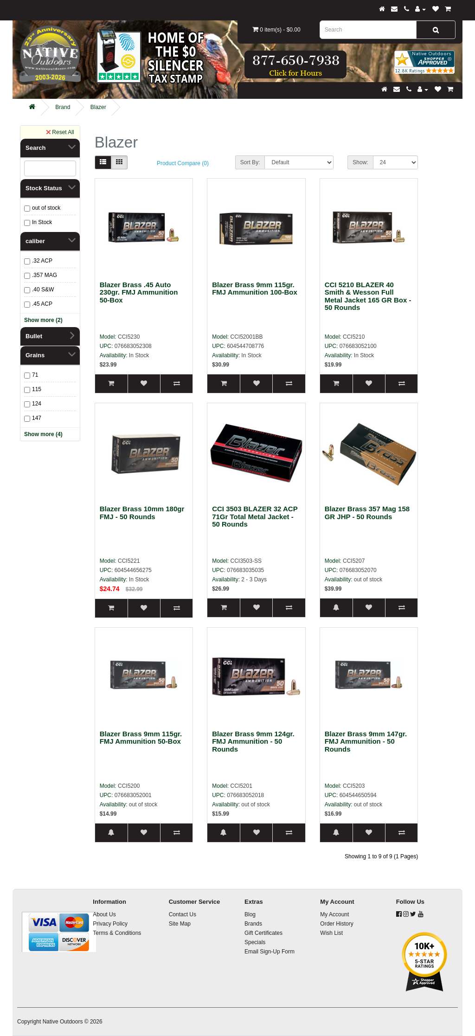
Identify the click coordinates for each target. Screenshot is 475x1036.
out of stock (46, 208)
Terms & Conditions (117, 933)
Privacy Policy (110, 923)
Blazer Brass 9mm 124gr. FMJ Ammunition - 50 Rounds (253, 741)
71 (35, 375)
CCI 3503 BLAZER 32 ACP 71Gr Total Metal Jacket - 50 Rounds (254, 516)
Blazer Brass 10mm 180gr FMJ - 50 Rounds (142, 513)
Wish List (331, 933)
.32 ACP (42, 260)
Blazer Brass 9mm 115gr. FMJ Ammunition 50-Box (141, 738)
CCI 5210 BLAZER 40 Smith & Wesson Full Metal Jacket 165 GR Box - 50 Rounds (368, 296)
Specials (254, 942)
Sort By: (250, 162)
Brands (253, 923)
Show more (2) (43, 320)
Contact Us (182, 914)
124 (36, 403)
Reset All (60, 131)
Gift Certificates (263, 933)
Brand (62, 107)
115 (36, 389)
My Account (334, 914)
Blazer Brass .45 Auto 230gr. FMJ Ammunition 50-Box (139, 292)
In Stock (42, 222)
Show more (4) (43, 434)
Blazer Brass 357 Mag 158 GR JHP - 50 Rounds (367, 513)
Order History (336, 923)
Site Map (180, 923)
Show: (360, 162)
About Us (104, 914)
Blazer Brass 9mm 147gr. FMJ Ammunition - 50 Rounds (366, 741)
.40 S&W (43, 289)
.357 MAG (44, 275)
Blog (250, 914)
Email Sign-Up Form (269, 951)
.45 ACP (42, 304)
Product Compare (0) (183, 163)
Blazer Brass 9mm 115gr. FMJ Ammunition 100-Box (254, 288)
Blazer (98, 107)
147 (36, 418)
